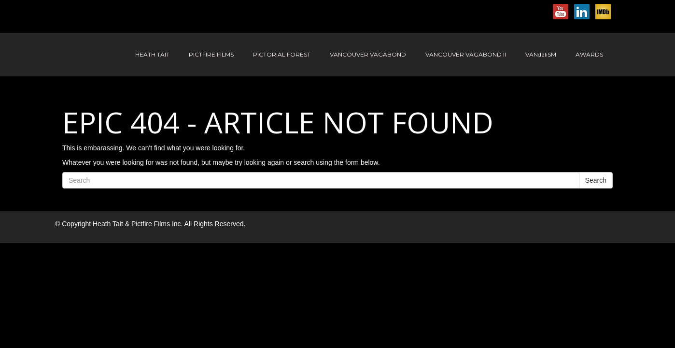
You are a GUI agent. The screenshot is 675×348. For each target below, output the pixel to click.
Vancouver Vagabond (368, 54)
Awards (589, 54)
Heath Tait (152, 54)
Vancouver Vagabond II (465, 54)
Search (595, 180)
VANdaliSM (540, 54)
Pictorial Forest (281, 54)
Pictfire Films (211, 54)
